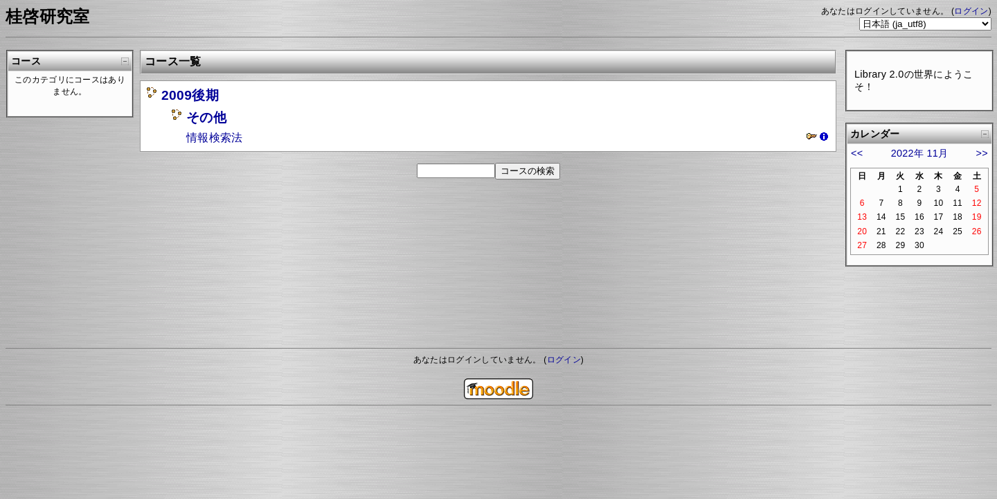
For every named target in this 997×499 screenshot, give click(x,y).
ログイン (971, 11)
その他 (206, 117)
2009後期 (190, 95)
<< (857, 153)
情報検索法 (214, 137)
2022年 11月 (920, 153)
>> (982, 153)
